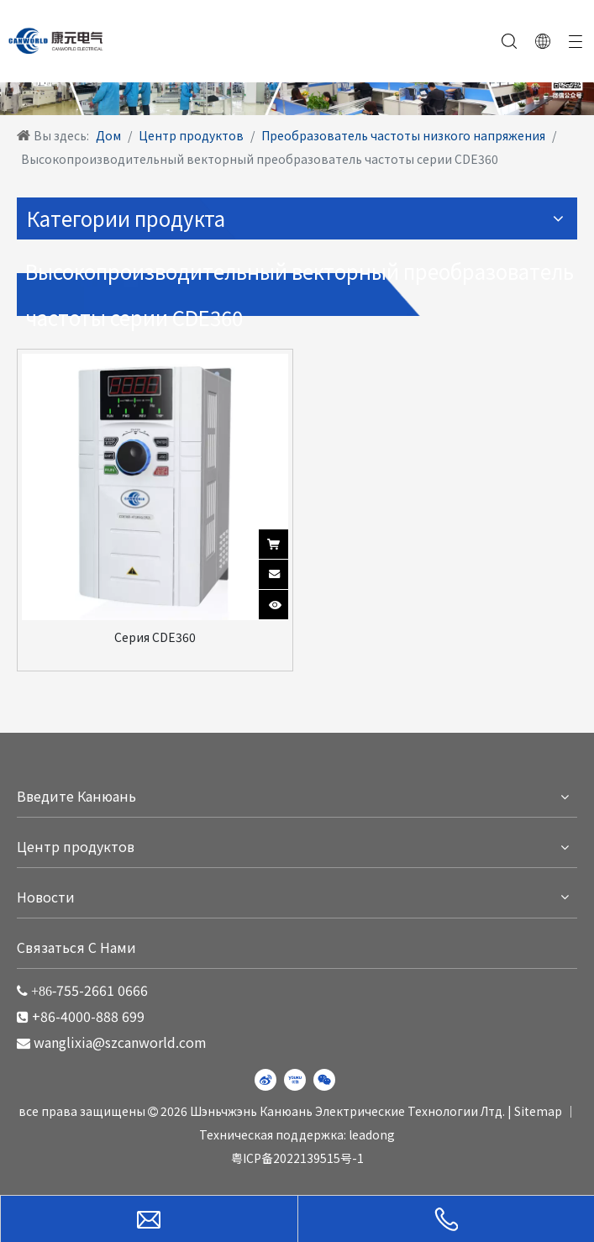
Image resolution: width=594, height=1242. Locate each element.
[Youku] (295, 1080)
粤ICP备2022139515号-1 (297, 1158)
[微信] (324, 1080)
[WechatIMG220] (297, 84)
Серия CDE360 (155, 637)
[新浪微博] (265, 1080)
